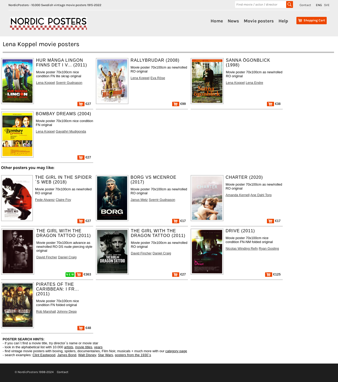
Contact (305, 5)
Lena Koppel (45, 83)
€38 (274, 104)
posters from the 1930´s (133, 355)
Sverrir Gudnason (69, 83)
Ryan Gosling (269, 248)
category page (176, 351)
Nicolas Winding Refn (242, 248)
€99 (179, 104)
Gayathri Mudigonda (71, 131)
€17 (179, 221)
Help (283, 20)
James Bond (66, 355)
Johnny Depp (67, 311)
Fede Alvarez (45, 200)
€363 (83, 274)
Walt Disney (87, 355)
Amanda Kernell (238, 195)
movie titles (83, 347)
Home (217, 20)
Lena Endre (254, 83)
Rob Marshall (46, 311)
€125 (273, 274)
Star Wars (105, 355)
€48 (84, 328)
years (98, 347)
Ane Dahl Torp (261, 195)
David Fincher (46, 257)
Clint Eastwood (43, 355)
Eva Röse (158, 78)
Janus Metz (139, 200)
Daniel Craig (67, 257)
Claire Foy (63, 200)
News (233, 20)
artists (68, 347)
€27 (84, 104)
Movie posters (259, 20)
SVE (327, 5)
